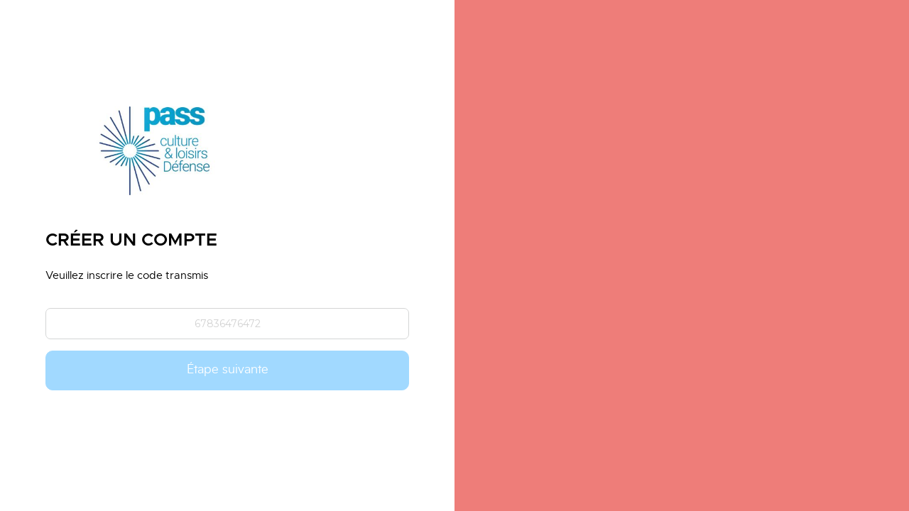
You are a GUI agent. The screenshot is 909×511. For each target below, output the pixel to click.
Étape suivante (227, 369)
